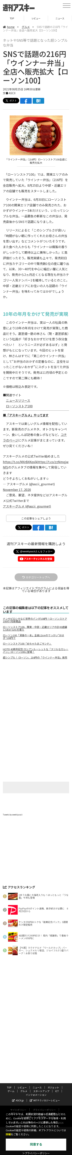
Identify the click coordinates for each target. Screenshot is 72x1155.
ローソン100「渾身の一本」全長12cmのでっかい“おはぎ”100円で (33, 636)
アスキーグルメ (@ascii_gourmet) (27, 506)
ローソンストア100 (19, 406)
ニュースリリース (18, 400)
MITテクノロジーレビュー (45, 1100)
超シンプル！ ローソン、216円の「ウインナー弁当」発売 (35, 657)
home (9, 27)
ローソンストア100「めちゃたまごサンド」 (27, 643)
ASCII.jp (18, 1100)
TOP (12, 18)
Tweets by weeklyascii (12, 814)
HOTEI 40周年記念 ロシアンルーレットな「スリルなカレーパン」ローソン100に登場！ (35, 650)
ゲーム (10, 1091)
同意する (36, 1144)
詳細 (8, 1134)
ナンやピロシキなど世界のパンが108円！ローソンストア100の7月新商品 (35, 620)
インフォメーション (36, 1094)
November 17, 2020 (17, 489)
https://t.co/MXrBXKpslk (20, 461)
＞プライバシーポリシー (36, 1153)
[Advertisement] (36, 694)
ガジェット (53, 1087)
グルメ (26, 27)
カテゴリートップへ (36, 577)
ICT (57, 1091)
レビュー (35, 18)
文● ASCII (9, 93)
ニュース (59, 18)
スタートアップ (41, 1091)
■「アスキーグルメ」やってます (26, 415)
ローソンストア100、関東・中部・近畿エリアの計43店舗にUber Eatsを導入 (35, 628)
